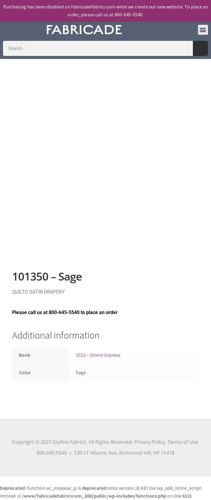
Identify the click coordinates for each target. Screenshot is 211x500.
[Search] (200, 48)
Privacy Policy (149, 442)
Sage (81, 372)
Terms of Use (182, 442)
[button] (203, 30)
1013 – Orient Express (98, 355)
